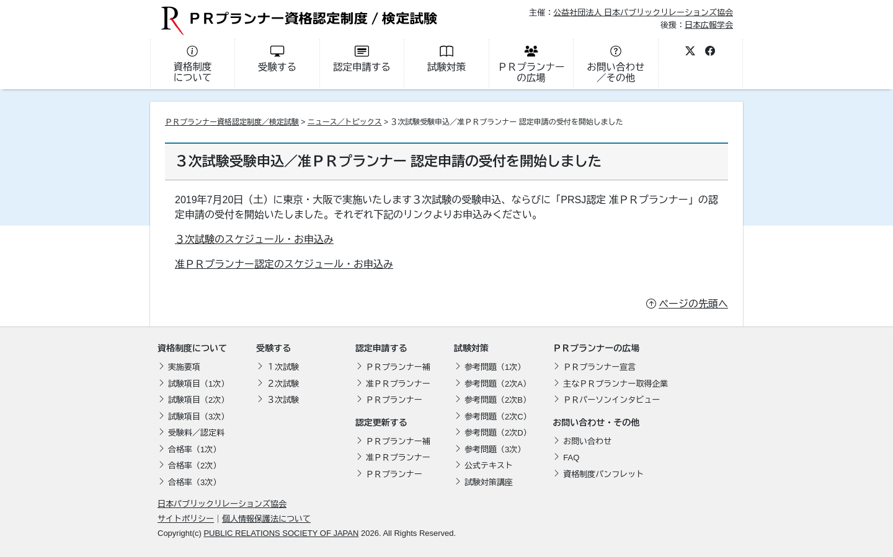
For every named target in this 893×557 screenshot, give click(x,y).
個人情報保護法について (266, 519)
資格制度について (192, 348)
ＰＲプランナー (394, 400)
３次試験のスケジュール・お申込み (254, 239)
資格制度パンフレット (603, 474)
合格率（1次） (194, 449)
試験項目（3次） (198, 416)
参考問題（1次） (494, 367)
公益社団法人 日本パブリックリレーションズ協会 (643, 12)
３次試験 (283, 400)
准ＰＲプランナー (398, 383)
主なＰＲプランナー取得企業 (615, 383)
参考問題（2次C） (497, 416)
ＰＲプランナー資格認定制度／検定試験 (232, 122)
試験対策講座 (488, 482)
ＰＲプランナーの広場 (596, 348)
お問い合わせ (587, 441)
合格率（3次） (194, 482)
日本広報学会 (709, 24)
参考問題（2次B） (497, 400)
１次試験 (283, 367)
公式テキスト (488, 465)
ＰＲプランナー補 (398, 367)
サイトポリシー (186, 519)
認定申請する (381, 348)
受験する (273, 348)
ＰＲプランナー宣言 (599, 367)
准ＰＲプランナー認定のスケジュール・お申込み (284, 264)
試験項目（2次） (198, 400)
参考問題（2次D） (497, 432)
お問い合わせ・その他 (596, 423)
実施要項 (184, 367)
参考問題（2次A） (497, 383)
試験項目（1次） (198, 383)
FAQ (571, 457)
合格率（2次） (194, 465)
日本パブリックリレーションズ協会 (222, 504)
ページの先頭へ (693, 304)
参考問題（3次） (494, 449)
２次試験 (283, 383)
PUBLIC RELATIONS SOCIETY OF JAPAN (280, 533)
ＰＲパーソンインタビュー (611, 400)
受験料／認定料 (196, 432)
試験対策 (471, 348)
